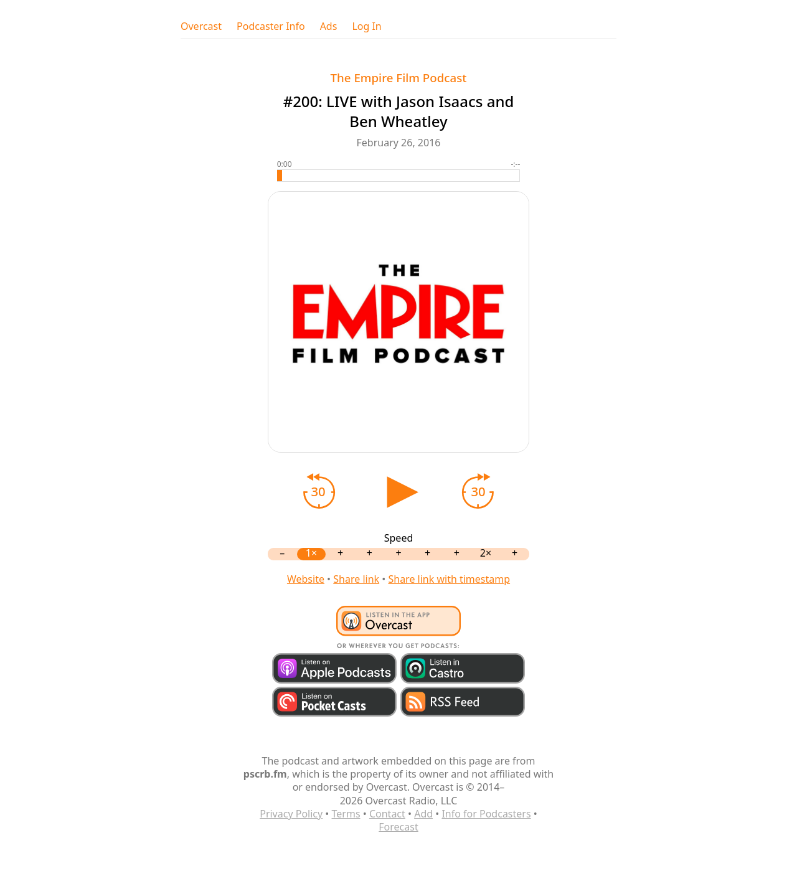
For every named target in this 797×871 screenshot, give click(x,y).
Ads (328, 26)
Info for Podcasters (486, 814)
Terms (346, 814)
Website (305, 579)
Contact (387, 814)
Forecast (398, 827)
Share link (356, 579)
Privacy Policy (291, 814)
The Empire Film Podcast (399, 77)
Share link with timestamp (449, 579)
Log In (366, 26)
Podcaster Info (271, 26)
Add (423, 814)
